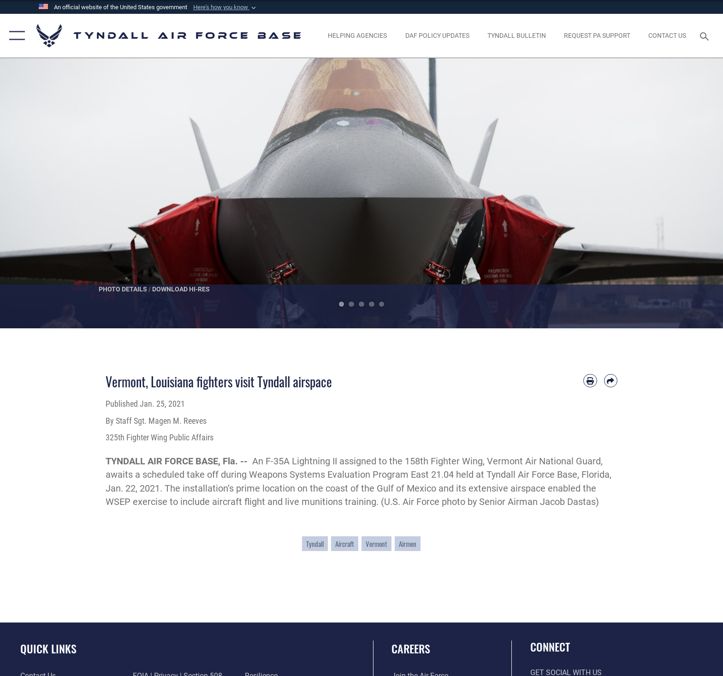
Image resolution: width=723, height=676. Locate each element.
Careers (410, 648)
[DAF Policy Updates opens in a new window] (437, 35)
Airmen (407, 544)
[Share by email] (610, 380)
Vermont (376, 544)
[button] (225, 7)
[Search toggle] (706, 35)
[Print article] (590, 380)
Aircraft (344, 544)
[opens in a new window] (597, 35)
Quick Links (48, 648)
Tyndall (315, 544)
